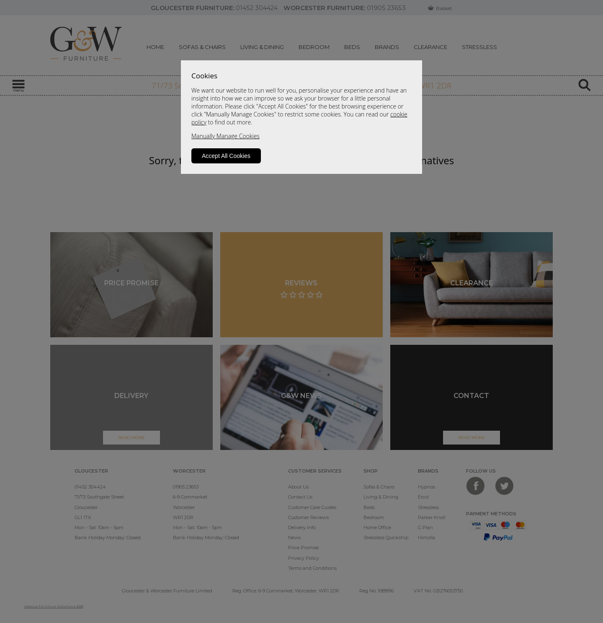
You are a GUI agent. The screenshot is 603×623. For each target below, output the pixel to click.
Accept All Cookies (226, 156)
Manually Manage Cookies (225, 136)
